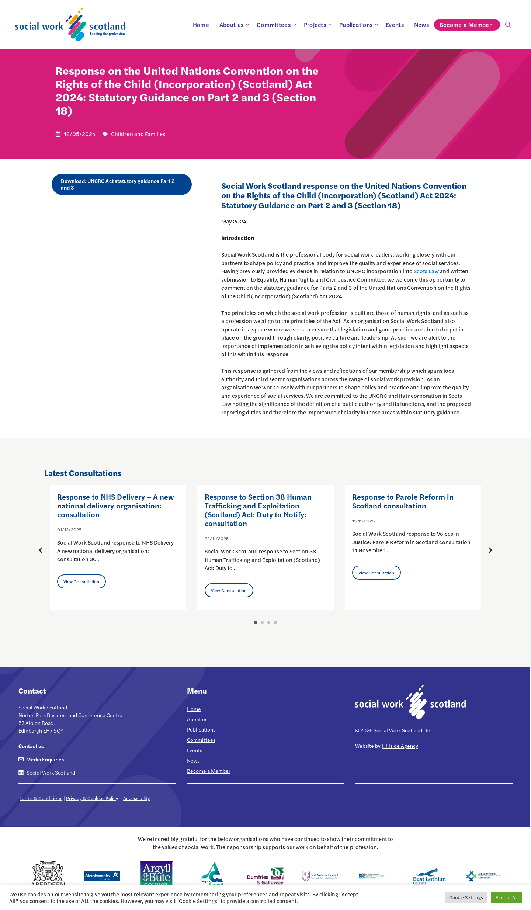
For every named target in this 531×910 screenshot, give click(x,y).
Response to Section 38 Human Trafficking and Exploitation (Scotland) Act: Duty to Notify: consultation (258, 509)
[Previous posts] (40, 550)
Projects (319, 25)
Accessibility (136, 798)
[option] (118, 547)
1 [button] (255, 622)
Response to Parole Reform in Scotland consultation (403, 501)
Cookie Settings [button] (466, 897)
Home (201, 24)
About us (235, 25)
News (421, 24)
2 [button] (262, 622)
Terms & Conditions (41, 798)
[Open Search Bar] (508, 25)
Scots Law (426, 271)
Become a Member (470, 24)
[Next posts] (490, 550)
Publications (360, 25)
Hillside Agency (400, 745)
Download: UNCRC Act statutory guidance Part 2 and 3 (117, 184)
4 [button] (275, 622)
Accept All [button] (506, 897)
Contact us (31, 746)
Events (395, 24)
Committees (278, 25)
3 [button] (268, 622)
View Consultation (81, 581)
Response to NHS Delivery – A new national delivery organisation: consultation (115, 505)
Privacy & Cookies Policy (92, 798)
